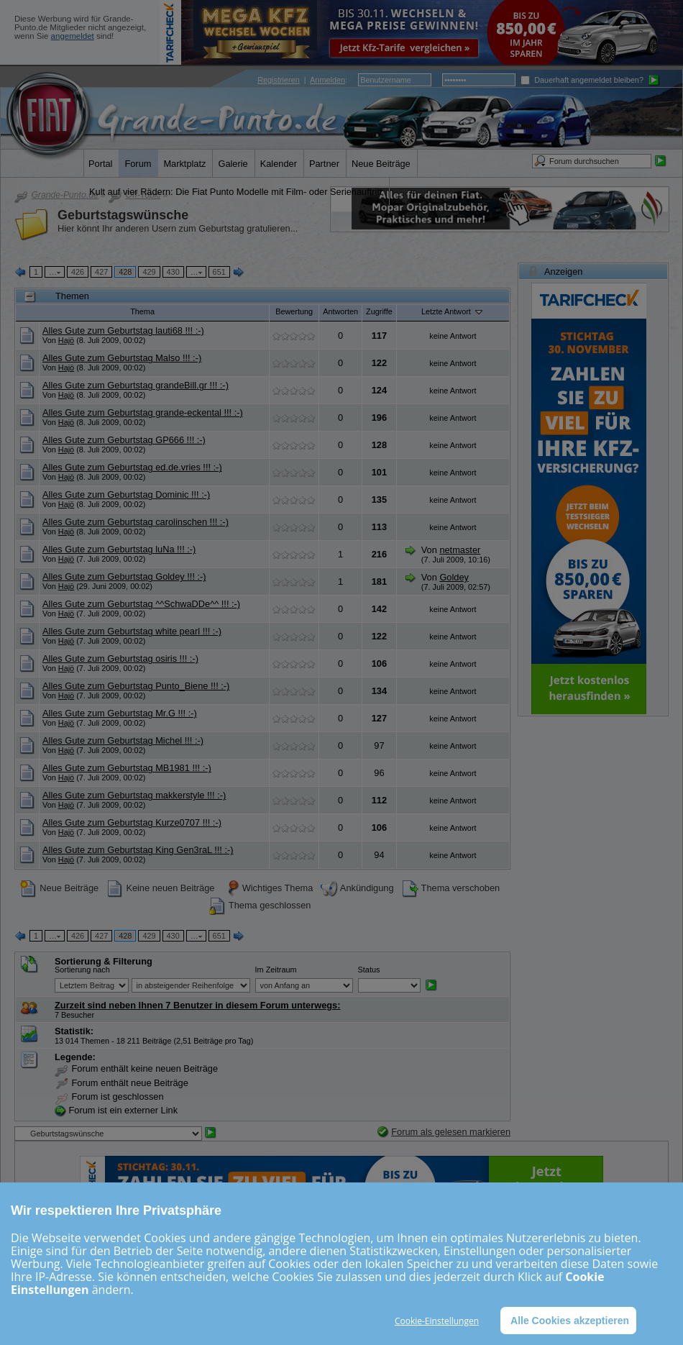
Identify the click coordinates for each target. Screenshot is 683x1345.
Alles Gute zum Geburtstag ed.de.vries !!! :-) (132, 467)
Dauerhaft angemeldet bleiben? (582, 80)
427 (101, 272)
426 (77, 272)
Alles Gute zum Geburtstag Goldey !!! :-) (124, 576)
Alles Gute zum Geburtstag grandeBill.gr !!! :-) (135, 385)
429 (148, 272)
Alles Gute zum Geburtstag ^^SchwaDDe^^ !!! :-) (141, 603)
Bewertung (294, 311)
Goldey (454, 577)
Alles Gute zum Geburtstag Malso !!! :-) (121, 357)
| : (302, 80)
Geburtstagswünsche (123, 215)
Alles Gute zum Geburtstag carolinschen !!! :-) (135, 521)
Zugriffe (379, 311)
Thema (142, 311)
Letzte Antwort (453, 311)
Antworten (340, 311)
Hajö (66, 340)
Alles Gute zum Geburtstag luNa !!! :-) (119, 549)
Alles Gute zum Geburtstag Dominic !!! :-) (126, 494)
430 (173, 272)
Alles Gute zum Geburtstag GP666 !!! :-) (124, 439)
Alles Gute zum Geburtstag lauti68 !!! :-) (123, 330)
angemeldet (72, 36)
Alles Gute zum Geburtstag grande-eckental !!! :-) (142, 412)
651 (219, 272)
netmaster (459, 549)
